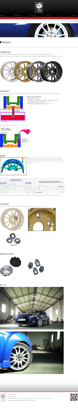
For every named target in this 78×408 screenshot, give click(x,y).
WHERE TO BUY (17, 15)
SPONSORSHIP (33, 15)
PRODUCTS (2, 15)
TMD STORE (48, 15)
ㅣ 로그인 (18, 394)
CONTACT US (74, 15)
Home (65, 21)
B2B (61, 15)
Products (70, 21)
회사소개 (9, 394)
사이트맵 (14, 394)
